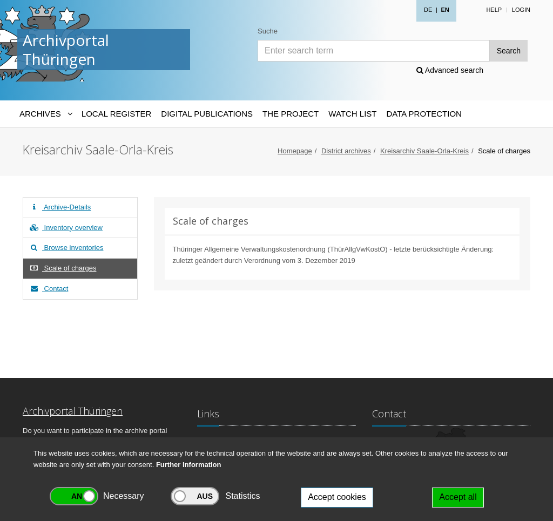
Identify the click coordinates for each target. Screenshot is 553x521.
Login (521, 9)
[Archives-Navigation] (46, 113)
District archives (346, 151)
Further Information (188, 465)
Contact (48, 289)
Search (509, 50)
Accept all (457, 497)
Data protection (423, 113)
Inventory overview (66, 228)
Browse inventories (66, 247)
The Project (290, 113)
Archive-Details (60, 207)
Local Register (116, 113)
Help (494, 9)
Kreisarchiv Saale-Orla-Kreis (424, 151)
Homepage (295, 151)
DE (428, 9)
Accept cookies (337, 497)
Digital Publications (207, 113)
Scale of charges (62, 268)
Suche (268, 31)
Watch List (352, 113)
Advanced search (449, 70)
